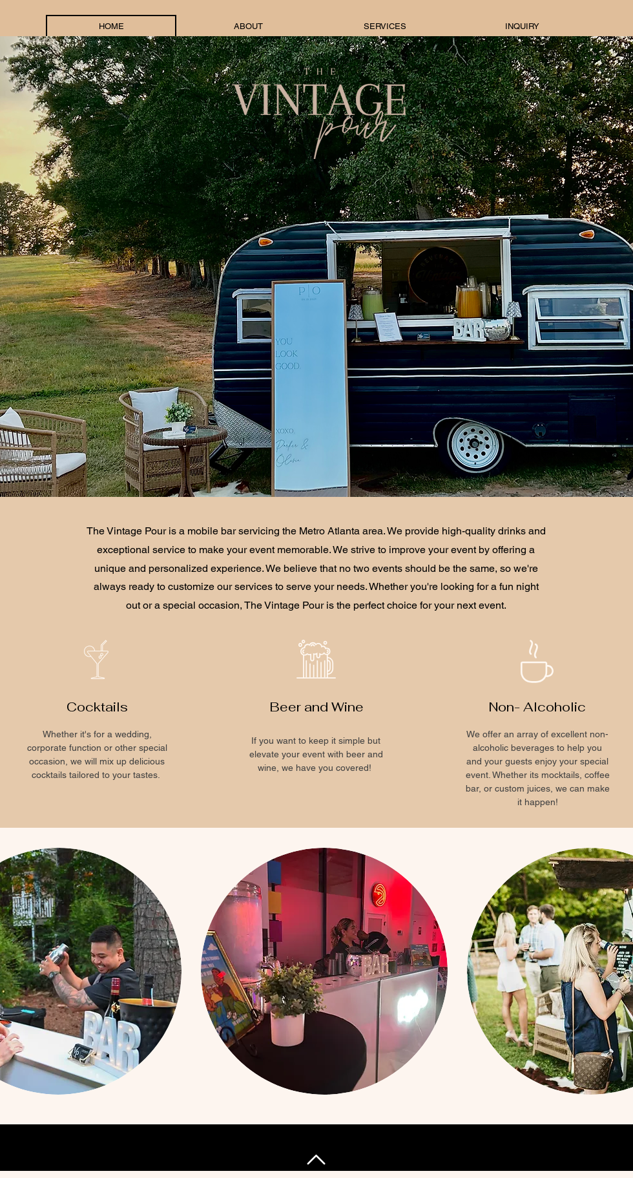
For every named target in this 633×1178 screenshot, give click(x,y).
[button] (324, 971)
